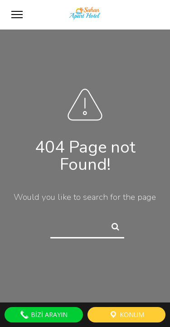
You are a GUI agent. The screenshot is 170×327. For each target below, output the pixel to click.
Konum (126, 314)
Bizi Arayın (44, 314)
